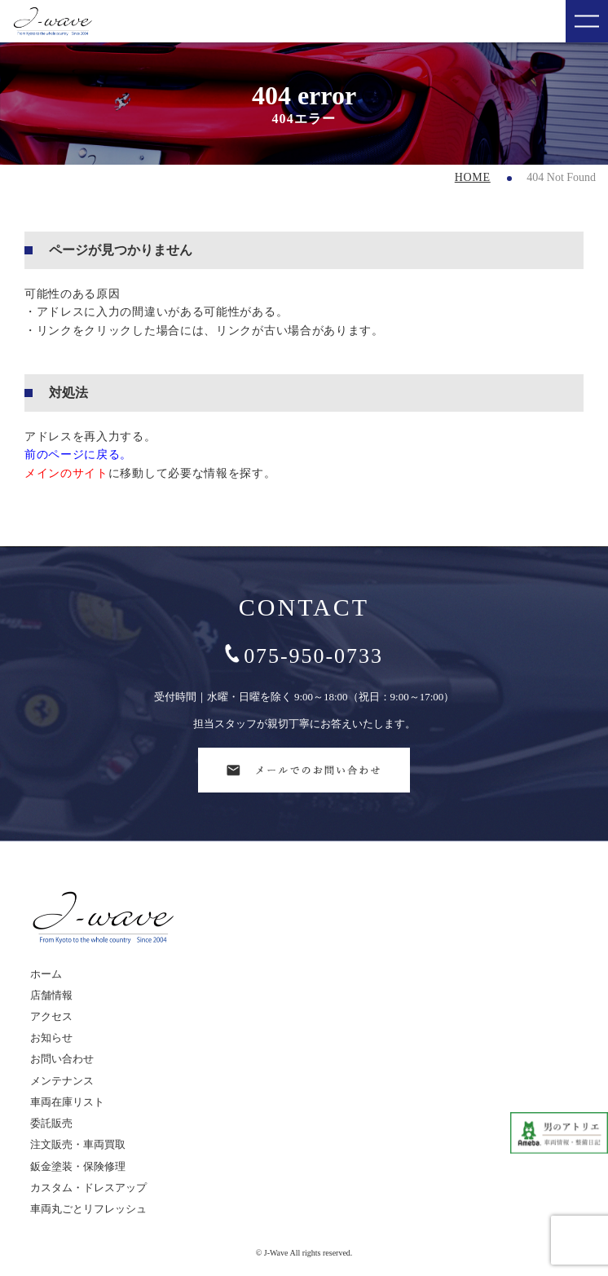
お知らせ (51, 1037)
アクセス (51, 1016)
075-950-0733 (304, 656)
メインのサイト (66, 473)
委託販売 (51, 1123)
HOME (473, 177)
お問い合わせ (62, 1058)
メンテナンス (62, 1080)
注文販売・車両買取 (78, 1144)
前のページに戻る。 (78, 454)
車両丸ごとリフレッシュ (88, 1208)
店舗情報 (51, 995)
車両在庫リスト (67, 1102)
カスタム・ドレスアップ (88, 1187)
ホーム (46, 974)
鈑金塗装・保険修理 (78, 1166)
